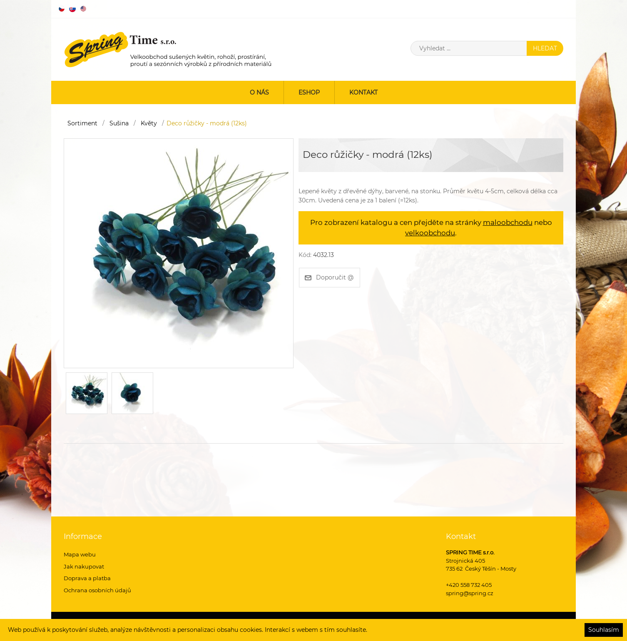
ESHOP (309, 92)
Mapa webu (80, 554)
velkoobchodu (430, 233)
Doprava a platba (87, 578)
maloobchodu (507, 222)
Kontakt (363, 92)
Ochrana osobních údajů (97, 590)
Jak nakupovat (84, 566)
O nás (259, 92)
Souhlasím (603, 630)
